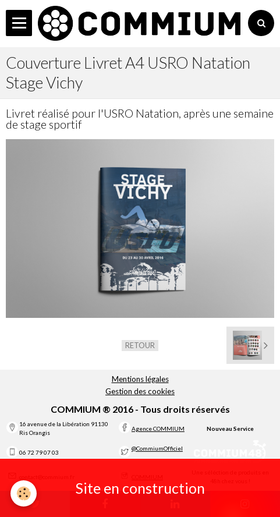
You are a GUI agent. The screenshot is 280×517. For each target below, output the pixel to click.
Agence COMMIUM (158, 428)
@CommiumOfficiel (157, 448)
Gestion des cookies (140, 391)
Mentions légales (140, 379)
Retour (140, 345)
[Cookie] (23, 493)
